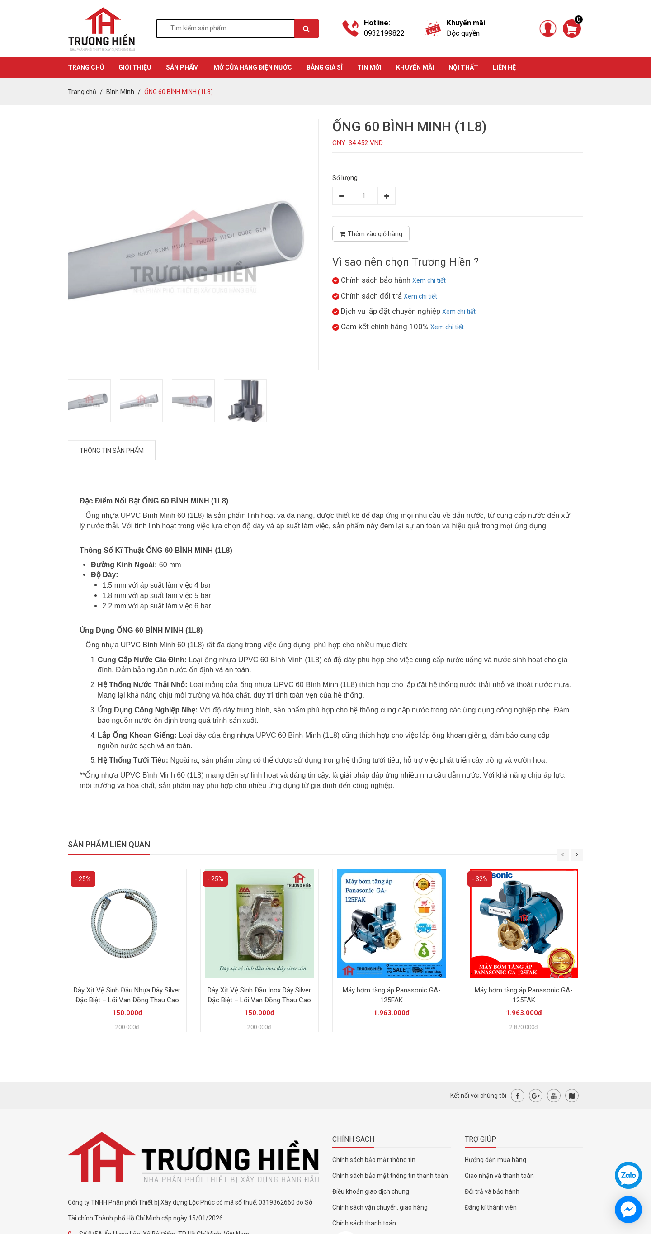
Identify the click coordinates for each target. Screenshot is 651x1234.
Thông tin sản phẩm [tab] (112, 450)
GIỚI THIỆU (134, 67)
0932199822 (384, 33)
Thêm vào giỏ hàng (371, 233)
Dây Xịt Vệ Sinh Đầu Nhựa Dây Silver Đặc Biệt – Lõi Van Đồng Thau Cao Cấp (127, 1000)
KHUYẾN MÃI (415, 67)
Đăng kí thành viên (491, 1207)
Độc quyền (463, 33)
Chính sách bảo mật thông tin (373, 1159)
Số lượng (345, 177)
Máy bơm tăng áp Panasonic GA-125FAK (392, 995)
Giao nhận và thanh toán (499, 1175)
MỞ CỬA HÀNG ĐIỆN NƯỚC (252, 67)
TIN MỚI (369, 67)
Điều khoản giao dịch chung (370, 1191)
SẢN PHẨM (182, 67)
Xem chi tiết (429, 280)
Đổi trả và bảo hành (492, 1191)
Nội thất (463, 67)
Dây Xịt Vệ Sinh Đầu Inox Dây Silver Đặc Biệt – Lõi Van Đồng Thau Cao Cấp (259, 1000)
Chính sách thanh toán (364, 1223)
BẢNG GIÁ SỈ (325, 67)
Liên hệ (504, 67)
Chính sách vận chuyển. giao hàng (380, 1207)
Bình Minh (120, 91)
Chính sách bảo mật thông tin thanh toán (390, 1175)
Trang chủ (82, 91)
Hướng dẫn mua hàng (495, 1159)
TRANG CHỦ (86, 67)
